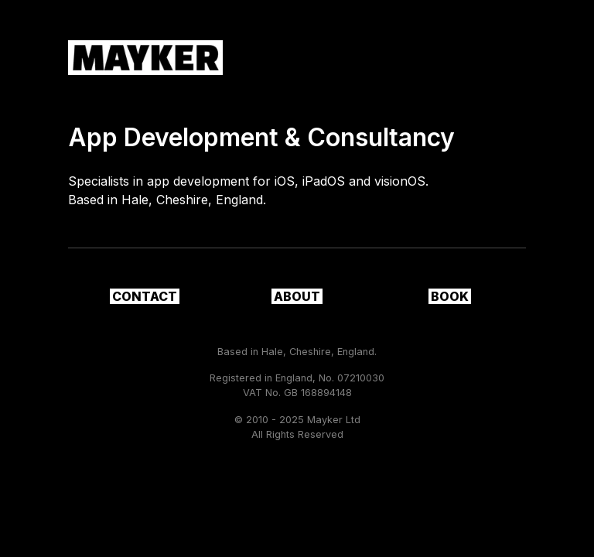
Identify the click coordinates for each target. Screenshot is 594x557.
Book (450, 296)
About (297, 296)
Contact (144, 296)
